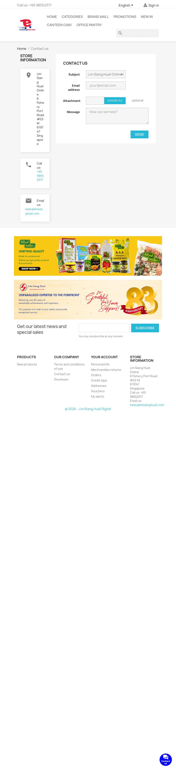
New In (147, 16)
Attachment (71, 101)
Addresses (99, 386)
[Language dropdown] (127, 5)
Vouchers (98, 391)
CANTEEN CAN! (59, 25)
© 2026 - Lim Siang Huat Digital (88, 409)
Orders (96, 375)
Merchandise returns (106, 370)
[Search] (137, 33)
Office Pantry (89, 25)
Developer (61, 379)
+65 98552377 (40, 176)
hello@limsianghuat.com (147, 405)
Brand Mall (98, 16)
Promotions (124, 16)
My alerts (97, 396)
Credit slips (99, 380)
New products (27, 364)
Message (73, 112)
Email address (74, 88)
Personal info (100, 364)
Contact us (62, 374)
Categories (72, 16)
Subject (74, 74)
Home (52, 16)
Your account (104, 357)
